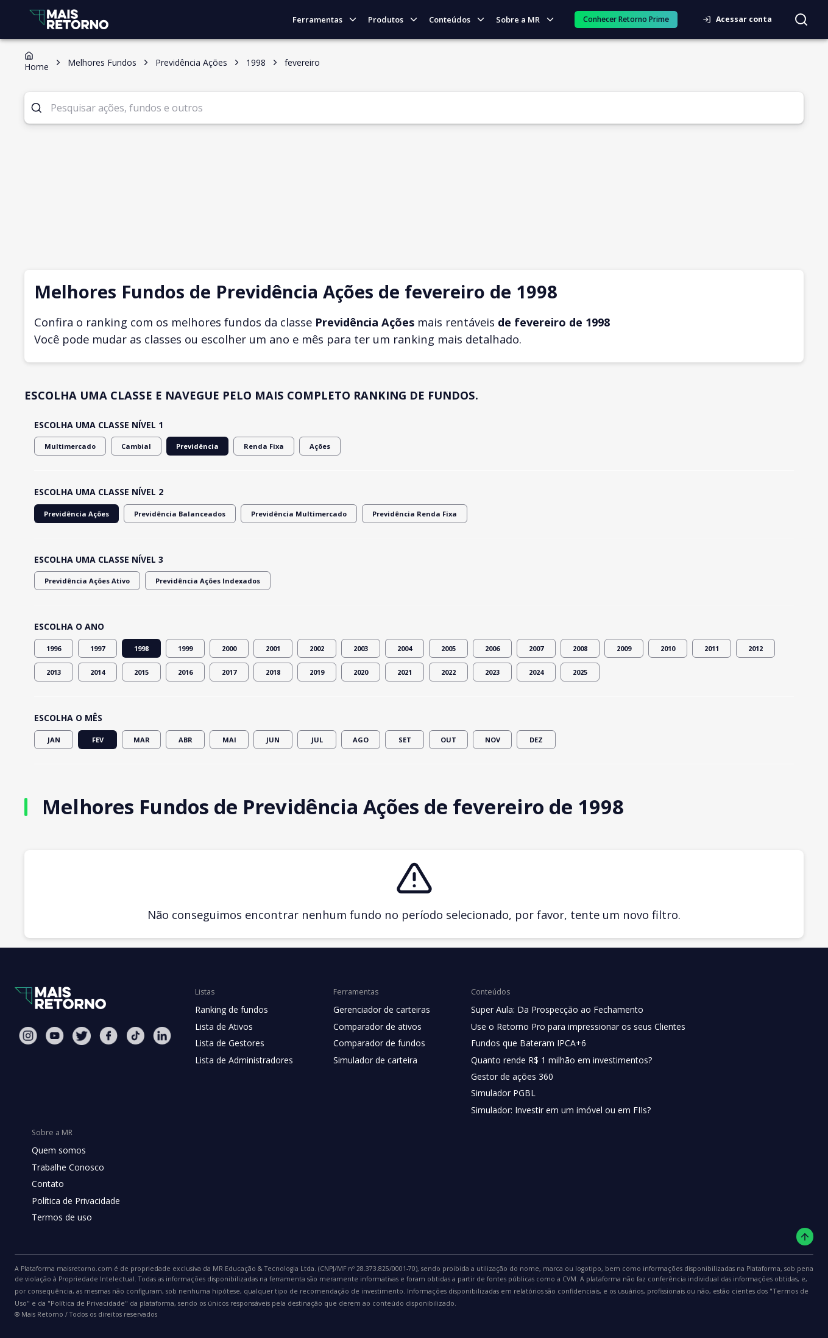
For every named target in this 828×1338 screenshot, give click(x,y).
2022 (448, 672)
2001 (273, 648)
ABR (185, 739)
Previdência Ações (73, 513)
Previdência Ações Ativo (83, 581)
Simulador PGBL (494, 1093)
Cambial (127, 446)
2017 (229, 672)
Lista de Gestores (228, 1043)
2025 (580, 672)
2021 (404, 672)
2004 (404, 648)
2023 (492, 672)
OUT (448, 739)
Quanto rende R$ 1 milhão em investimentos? (550, 1060)
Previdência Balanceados (168, 514)
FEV (97, 739)
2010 (668, 648)
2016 (185, 672)
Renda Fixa (245, 446)
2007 (536, 648)
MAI (229, 739)
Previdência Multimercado (276, 514)
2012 (755, 648)
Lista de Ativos (222, 1027)
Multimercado (66, 446)
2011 (712, 648)
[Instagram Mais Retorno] (28, 1035)
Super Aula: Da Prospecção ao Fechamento (546, 1010)
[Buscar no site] (801, 19)
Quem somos (57, 1150)
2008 (580, 648)
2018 (273, 672)
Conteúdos (460, 19)
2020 (361, 672)
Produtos (396, 19)
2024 (536, 672)
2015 (141, 672)
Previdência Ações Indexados (195, 581)
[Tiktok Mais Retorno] (135, 1035)
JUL (317, 739)
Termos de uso (60, 1217)
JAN (54, 739)
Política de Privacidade (75, 1201)
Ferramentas (329, 19)
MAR (141, 739)
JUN (273, 739)
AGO (361, 739)
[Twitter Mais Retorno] (82, 1036)
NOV (492, 739)
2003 (361, 648)
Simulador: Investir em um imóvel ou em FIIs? (550, 1110)
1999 (185, 648)
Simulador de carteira (368, 1060)
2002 (317, 648)
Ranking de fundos (230, 1010)
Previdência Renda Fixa (380, 514)
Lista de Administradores (241, 1060)
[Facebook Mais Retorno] (108, 1035)
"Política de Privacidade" (642, 1291)
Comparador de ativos (370, 1027)
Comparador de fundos (372, 1043)
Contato (47, 1184)
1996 (54, 648)
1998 (141, 648)
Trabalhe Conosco (66, 1167)
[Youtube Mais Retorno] (55, 1035)
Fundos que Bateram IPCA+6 (519, 1043)
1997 (97, 648)
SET (404, 739)
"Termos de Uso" (565, 1291)
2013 (54, 672)
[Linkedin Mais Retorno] (162, 1035)
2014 (97, 672)
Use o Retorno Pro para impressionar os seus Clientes (566, 1027)
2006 (492, 648)
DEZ (536, 739)
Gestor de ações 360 (502, 1077)
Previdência (183, 446)
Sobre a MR (528, 19)
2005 (448, 648)
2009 (624, 648)
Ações (299, 446)
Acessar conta (741, 19)
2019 (317, 672)
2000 (229, 648)
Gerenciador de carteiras (375, 1010)
